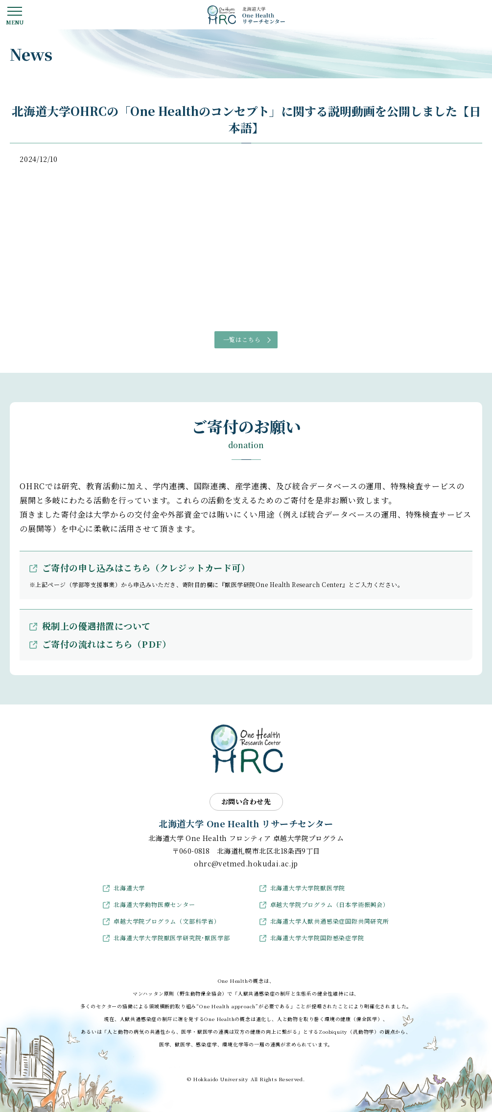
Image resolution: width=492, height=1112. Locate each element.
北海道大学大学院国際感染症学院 (317, 937)
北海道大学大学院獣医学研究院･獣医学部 (172, 937)
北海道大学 (129, 888)
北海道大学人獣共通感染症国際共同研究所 (329, 921)
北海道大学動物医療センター (154, 904)
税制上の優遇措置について (96, 625)
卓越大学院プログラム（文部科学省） (167, 921)
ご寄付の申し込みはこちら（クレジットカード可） (146, 567)
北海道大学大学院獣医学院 (308, 888)
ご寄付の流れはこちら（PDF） (106, 643)
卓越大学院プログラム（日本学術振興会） (329, 904)
